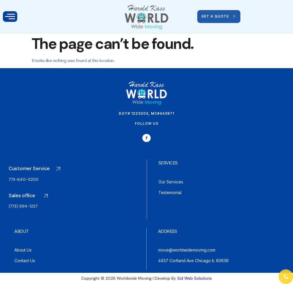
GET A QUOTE (218, 16)
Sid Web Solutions (194, 278)
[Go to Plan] (37, 175)
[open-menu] (10, 16)
